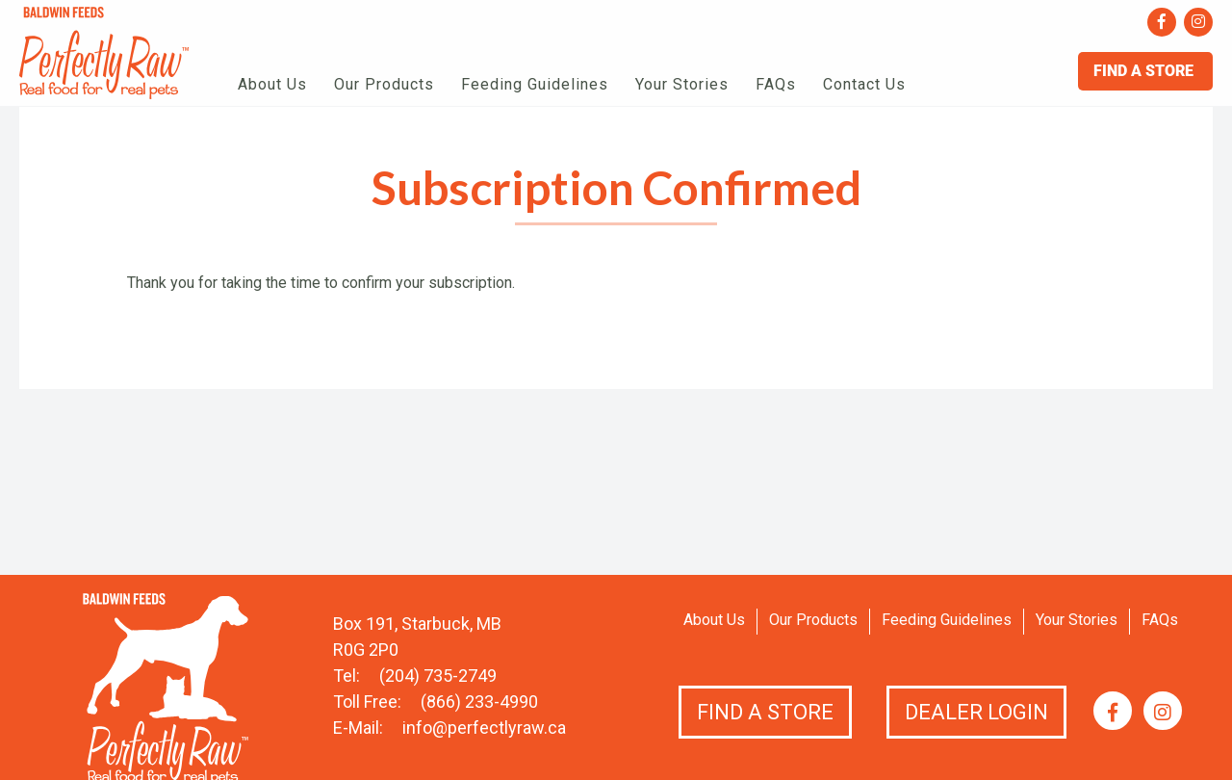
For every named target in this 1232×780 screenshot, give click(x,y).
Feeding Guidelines (534, 84)
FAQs (776, 84)
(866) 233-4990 (479, 701)
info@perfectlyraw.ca (484, 727)
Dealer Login (976, 712)
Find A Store (1145, 71)
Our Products (384, 84)
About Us (272, 84)
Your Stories (682, 84)
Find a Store (765, 712)
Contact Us (864, 84)
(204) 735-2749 (438, 675)
